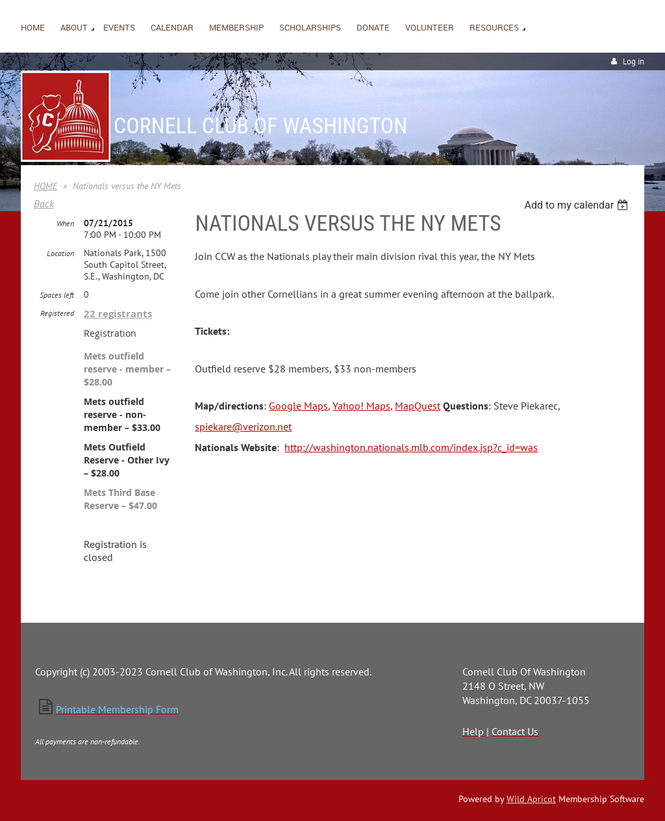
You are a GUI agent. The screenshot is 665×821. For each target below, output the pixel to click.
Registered (57, 313)
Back (44, 203)
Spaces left (57, 295)
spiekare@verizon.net (243, 426)
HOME (45, 186)
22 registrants (118, 313)
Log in (633, 61)
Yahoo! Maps (361, 405)
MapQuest (417, 405)
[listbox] (577, 205)
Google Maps (298, 405)
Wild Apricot (531, 799)
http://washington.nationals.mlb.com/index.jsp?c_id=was (411, 447)
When (65, 223)
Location (60, 253)
